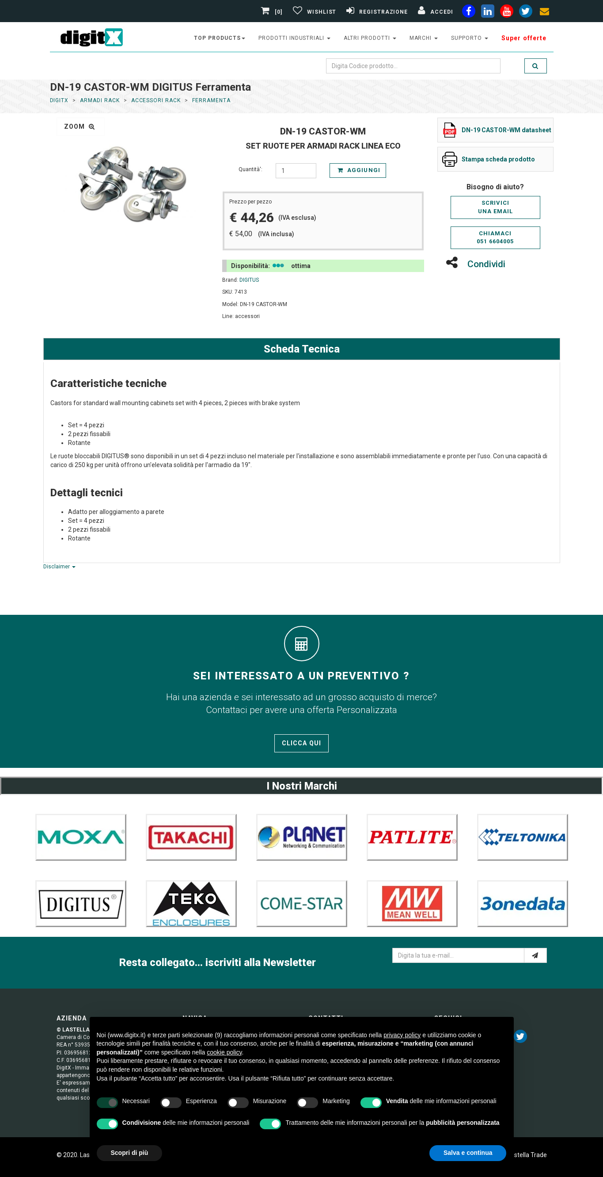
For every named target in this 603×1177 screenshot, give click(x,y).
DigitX (59, 100)
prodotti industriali (294, 38)
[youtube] (507, 13)
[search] (535, 65)
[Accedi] (434, 12)
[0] (272, 12)
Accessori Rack (156, 100)
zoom (79, 126)
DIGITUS (249, 280)
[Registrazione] (376, 12)
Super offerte (524, 38)
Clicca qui (301, 743)
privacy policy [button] (402, 1035)
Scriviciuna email (495, 207)
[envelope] (545, 13)
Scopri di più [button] (129, 1152)
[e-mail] (535, 955)
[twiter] (526, 13)
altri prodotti (370, 38)
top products (219, 38)
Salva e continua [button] (468, 1152)
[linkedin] (488, 13)
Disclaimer (59, 567)
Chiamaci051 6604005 (495, 237)
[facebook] (469, 13)
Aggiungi (359, 170)
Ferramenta (211, 100)
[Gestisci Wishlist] (313, 12)
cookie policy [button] (224, 1052)
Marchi (424, 38)
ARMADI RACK (100, 100)
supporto (469, 38)
